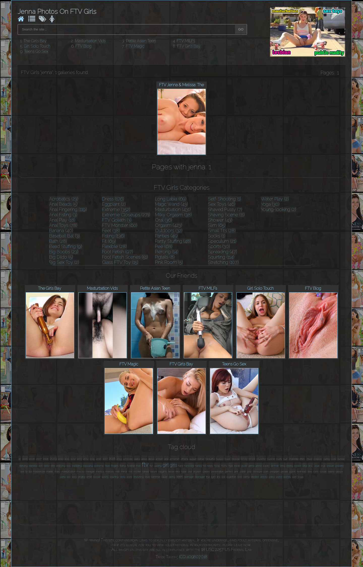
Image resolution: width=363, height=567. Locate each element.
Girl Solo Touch (37, 46)
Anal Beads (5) (63, 204)
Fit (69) (109, 241)
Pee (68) (163, 246)
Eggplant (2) (114, 204)
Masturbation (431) (173, 209)
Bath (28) (58, 241)
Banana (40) (61, 230)
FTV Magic (135, 46)
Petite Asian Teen (141, 40)
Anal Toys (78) (63, 225)
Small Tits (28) (222, 230)
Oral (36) (163, 220)
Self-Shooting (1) (224, 198)
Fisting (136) (113, 235)
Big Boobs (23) (63, 251)
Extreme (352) (116, 209)
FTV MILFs (186, 40)
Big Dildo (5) (61, 257)
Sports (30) (219, 246)
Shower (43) (220, 220)
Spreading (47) (222, 251)
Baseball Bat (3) (64, 235)
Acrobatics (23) (63, 198)
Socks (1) (216, 235)
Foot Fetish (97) (117, 251)
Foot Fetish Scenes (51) (125, 257)
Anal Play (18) (62, 220)
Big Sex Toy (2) (64, 262)
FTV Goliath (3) (117, 220)
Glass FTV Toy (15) (120, 262)
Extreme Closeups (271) (126, 214)
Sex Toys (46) (221, 204)
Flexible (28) (114, 246)
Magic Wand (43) (171, 204)
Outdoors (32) (169, 230)
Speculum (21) (222, 241)
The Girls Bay (35, 40)
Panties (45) (166, 235)
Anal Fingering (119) (68, 209)
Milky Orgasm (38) (173, 214)
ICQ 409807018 (193, 556)
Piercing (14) (166, 251)
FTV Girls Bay (188, 46)
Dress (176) (113, 198)
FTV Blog (83, 46)
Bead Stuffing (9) (65, 246)
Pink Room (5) (169, 262)
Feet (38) (111, 230)
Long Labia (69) (171, 198)
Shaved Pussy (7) (225, 209)
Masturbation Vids (90, 40)
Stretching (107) (223, 262)
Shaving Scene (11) (226, 214)
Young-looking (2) (278, 209)
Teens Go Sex (36, 51)
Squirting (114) (221, 257)
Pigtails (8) (165, 257)
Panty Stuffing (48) (173, 241)
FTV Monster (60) (119, 225)
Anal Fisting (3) (63, 214)
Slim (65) (217, 225)
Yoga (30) (270, 204)
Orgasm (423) (168, 225)
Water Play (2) (275, 198)
